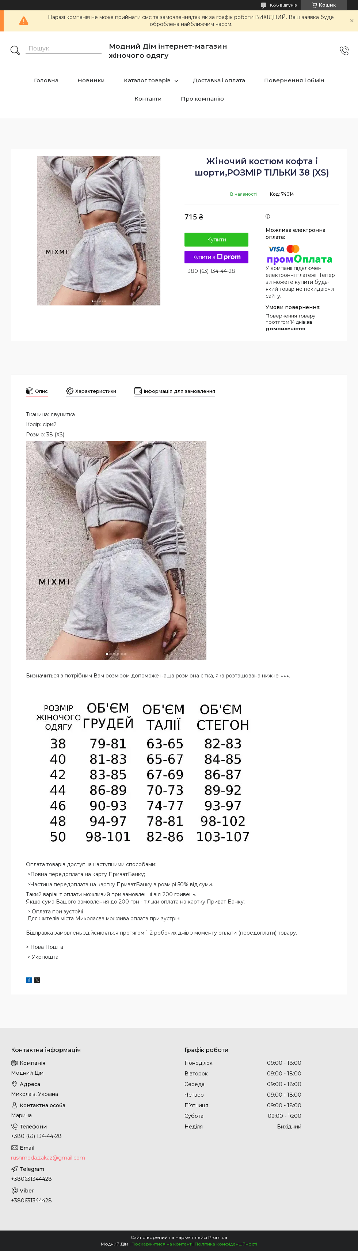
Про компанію (202, 98)
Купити (216, 239)
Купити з (216, 257)
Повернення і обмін (294, 80)
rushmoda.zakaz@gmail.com (48, 1157)
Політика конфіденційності (226, 1244)
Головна (46, 80)
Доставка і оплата (219, 80)
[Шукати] (15, 51)
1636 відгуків (283, 5)
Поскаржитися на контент (161, 1244)
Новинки (91, 80)
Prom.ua (217, 1237)
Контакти (148, 98)
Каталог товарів (147, 80)
